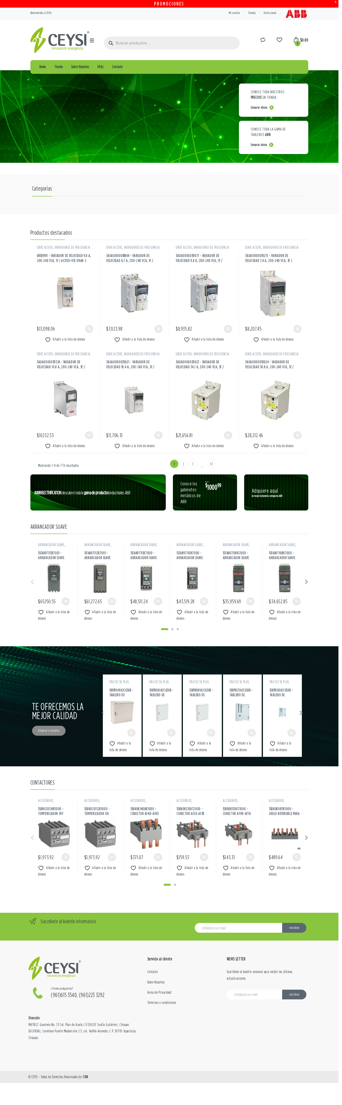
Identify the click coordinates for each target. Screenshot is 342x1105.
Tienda (252, 12)
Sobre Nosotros (80, 67)
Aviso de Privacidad (159, 992)
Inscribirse (294, 927)
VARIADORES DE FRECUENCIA (72, 247)
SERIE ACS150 (45, 247)
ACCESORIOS (45, 800)
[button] (164, 629)
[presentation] (306, 582)
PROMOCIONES (169, 3)
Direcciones (270, 12)
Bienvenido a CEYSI (41, 12)
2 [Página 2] (183, 464)
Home (42, 67)
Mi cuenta (234, 12)
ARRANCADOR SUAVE (51, 545)
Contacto (117, 67)
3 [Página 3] (193, 464)
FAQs (100, 67)
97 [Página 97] (211, 464)
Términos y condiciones (161, 1002)
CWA (85, 1077)
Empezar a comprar (49, 730)
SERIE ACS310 (114, 247)
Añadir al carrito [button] (89, 329)
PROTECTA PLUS (119, 682)
